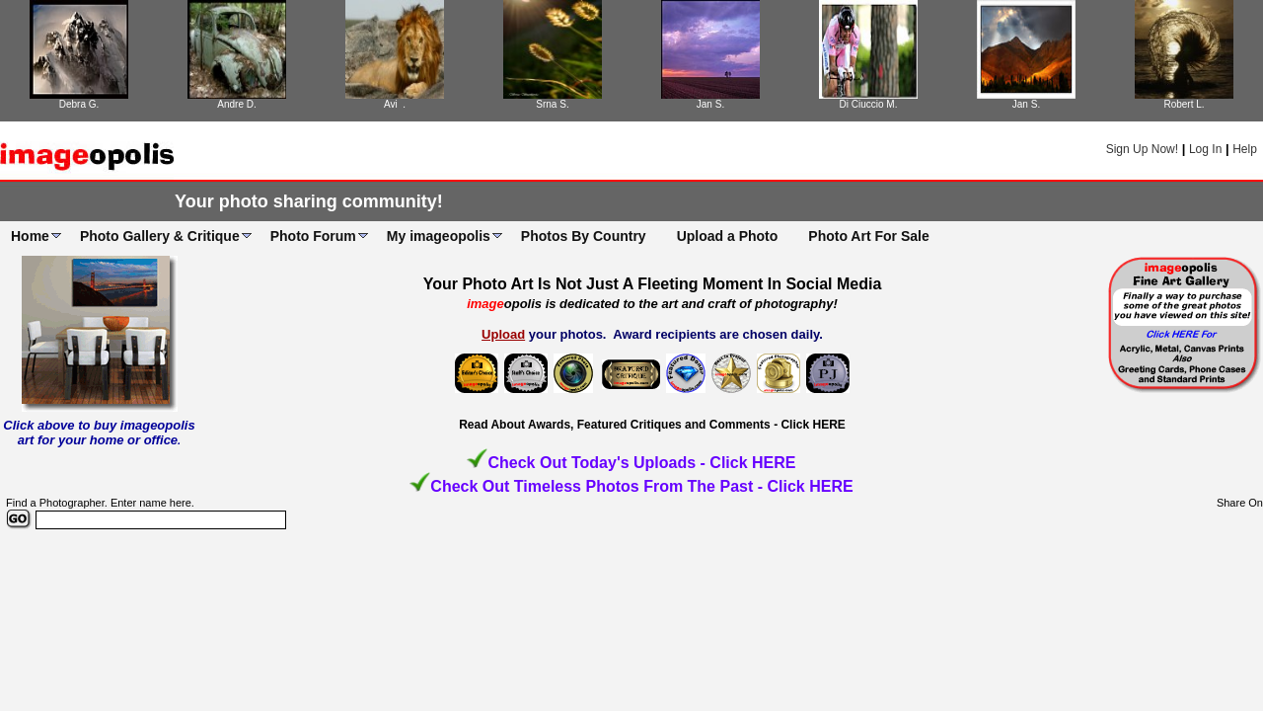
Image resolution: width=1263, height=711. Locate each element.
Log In (1205, 149)
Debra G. (79, 104)
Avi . (395, 104)
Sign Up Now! (1142, 149)
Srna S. (552, 104)
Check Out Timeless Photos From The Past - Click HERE (641, 486)
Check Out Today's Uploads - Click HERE (641, 462)
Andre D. (236, 104)
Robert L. (1183, 104)
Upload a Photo (728, 236)
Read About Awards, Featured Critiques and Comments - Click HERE (652, 425)
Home (30, 236)
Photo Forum (313, 236)
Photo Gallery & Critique (160, 236)
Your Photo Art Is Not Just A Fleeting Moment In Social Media (652, 284)
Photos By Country (583, 236)
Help (1244, 149)
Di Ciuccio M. (869, 104)
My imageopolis (438, 236)
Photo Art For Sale (868, 236)
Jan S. (710, 104)
